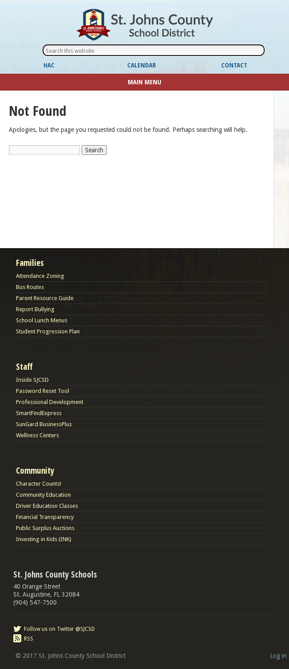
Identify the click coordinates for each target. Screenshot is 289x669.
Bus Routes (30, 287)
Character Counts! (38, 483)
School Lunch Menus (41, 320)
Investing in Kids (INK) (43, 539)
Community (35, 470)
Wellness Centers (37, 435)
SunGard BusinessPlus (44, 424)
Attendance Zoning (40, 276)
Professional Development (49, 402)
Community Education (43, 494)
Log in (278, 655)
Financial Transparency (45, 517)
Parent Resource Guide (45, 298)
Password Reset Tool (42, 391)
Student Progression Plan (48, 331)
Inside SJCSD (32, 379)
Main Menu (144, 81)
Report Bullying (35, 309)
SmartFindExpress (39, 413)
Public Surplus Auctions (45, 528)
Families (30, 263)
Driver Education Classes (47, 506)
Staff (24, 366)
